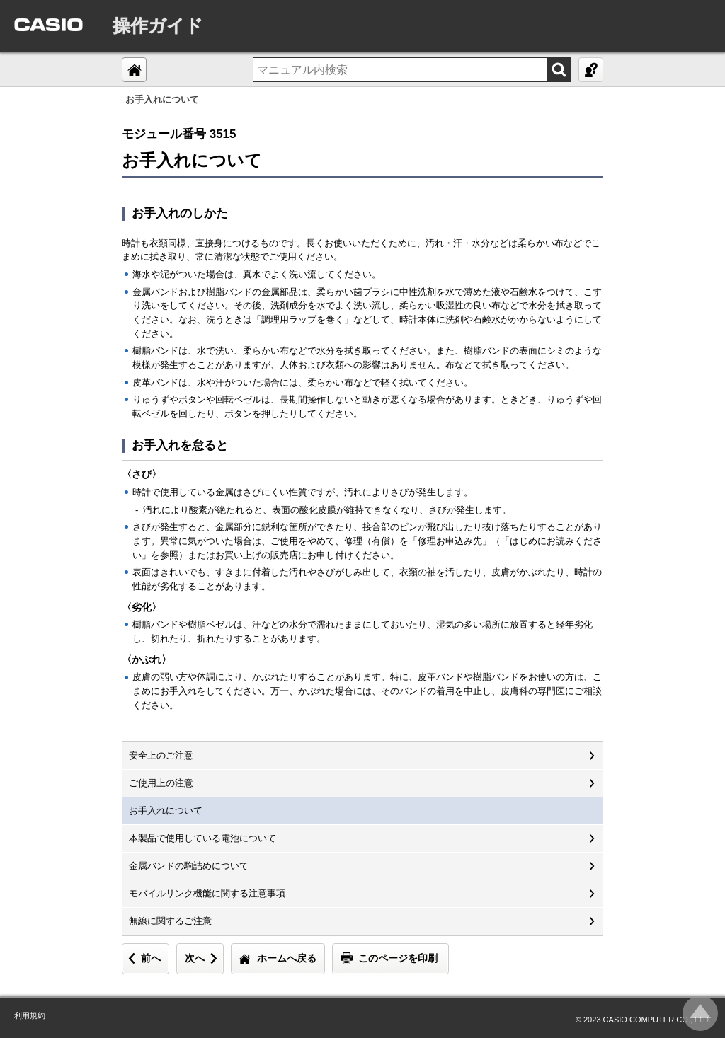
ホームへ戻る (286, 958)
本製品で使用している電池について (202, 838)
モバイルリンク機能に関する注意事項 (207, 893)
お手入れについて (165, 810)
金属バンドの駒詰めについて (189, 865)
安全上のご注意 (161, 755)
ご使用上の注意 (161, 783)
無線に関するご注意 (170, 921)
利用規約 (29, 1015)
